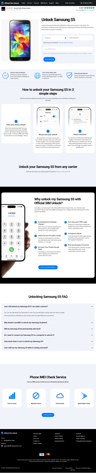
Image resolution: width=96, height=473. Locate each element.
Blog (57, 3)
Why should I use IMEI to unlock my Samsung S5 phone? (25, 323)
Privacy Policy (69, 468)
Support (51, 3)
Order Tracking (69, 3)
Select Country (37, 444)
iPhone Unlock (59, 439)
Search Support (80, 436)
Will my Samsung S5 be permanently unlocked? (22, 329)
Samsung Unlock (59, 441)
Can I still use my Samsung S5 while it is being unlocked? (26, 348)
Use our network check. (66, 42)
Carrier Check (59, 436)
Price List (36, 439)
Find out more (48, 415)
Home (23, 3)
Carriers (29, 3)
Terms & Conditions (57, 468)
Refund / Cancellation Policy (83, 468)
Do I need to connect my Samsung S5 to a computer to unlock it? (29, 335)
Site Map (72, 470)
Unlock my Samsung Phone (48, 267)
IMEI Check (44, 3)
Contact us (36, 441)
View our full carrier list (63, 172)
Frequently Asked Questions (84, 441)
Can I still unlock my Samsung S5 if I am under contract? (26, 307)
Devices (36, 3)
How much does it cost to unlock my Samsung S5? (23, 342)
